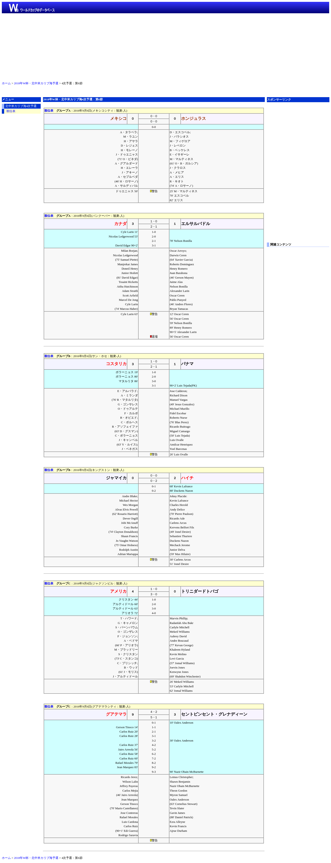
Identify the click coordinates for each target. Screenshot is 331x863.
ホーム (6, 83)
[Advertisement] (165, 46)
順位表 (48, 110)
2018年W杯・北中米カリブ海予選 (36, 83)
